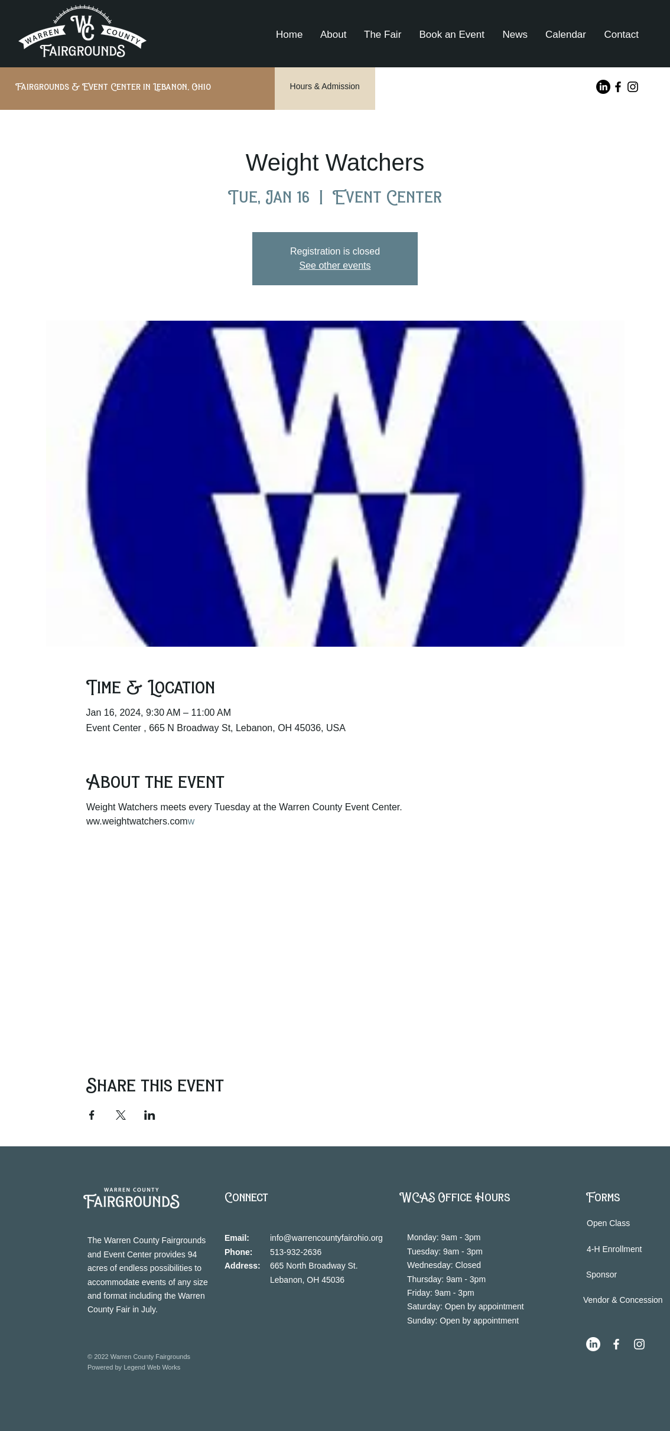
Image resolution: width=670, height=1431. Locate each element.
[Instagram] (633, 87)
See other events (335, 265)
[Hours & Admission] (325, 86)
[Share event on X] (120, 1115)
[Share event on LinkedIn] (149, 1115)
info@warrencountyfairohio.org (326, 1238)
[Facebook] (618, 87)
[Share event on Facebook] (91, 1115)
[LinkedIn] (603, 87)
